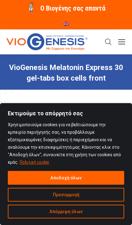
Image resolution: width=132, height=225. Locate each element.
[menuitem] (66, 22)
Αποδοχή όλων (66, 177)
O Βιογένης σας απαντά (72, 8)
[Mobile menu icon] (122, 42)
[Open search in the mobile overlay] (108, 42)
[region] (66, 164)
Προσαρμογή (66, 194)
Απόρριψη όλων (66, 211)
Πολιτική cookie (34, 162)
